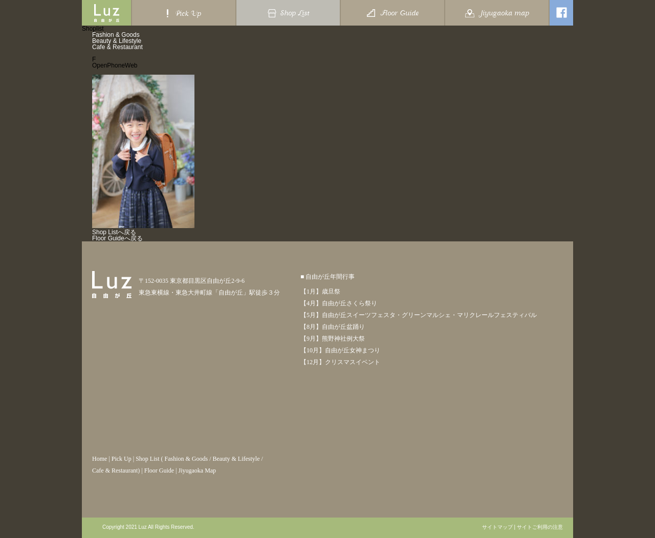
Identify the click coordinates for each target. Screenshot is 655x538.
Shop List (147, 458)
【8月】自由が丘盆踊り (332, 326)
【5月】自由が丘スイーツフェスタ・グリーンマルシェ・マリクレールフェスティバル (418, 315)
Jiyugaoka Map (197, 470)
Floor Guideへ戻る (117, 238)
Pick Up (122, 458)
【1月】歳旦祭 (320, 291)
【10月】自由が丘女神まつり (340, 350)
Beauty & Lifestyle (116, 40)
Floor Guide (159, 470)
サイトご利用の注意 (540, 527)
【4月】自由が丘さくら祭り (338, 303)
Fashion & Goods (116, 34)
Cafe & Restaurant (117, 47)
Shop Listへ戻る (114, 232)
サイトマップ (497, 527)
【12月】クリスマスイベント (340, 362)
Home (99, 458)
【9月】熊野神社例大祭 (332, 338)
